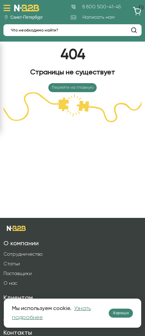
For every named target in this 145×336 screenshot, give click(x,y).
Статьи (11, 264)
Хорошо (121, 313)
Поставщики (17, 273)
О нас (10, 283)
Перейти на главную (73, 88)
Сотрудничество (22, 254)
